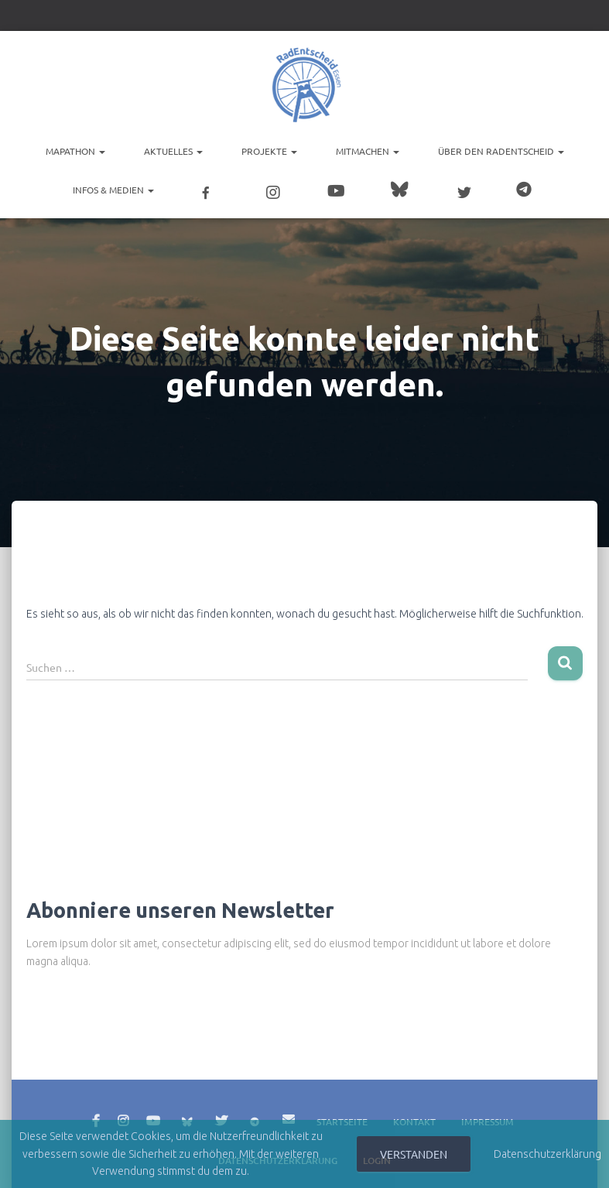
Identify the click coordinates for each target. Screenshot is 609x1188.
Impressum (487, 1116)
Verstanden (413, 1154)
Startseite (342, 1116)
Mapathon (75, 151)
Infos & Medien (113, 189)
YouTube (153, 1116)
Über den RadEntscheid (501, 151)
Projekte (269, 151)
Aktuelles (173, 151)
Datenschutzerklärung (547, 1154)
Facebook (96, 1116)
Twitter (221, 1116)
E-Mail (289, 1114)
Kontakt (414, 1116)
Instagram (123, 1116)
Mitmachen (367, 151)
